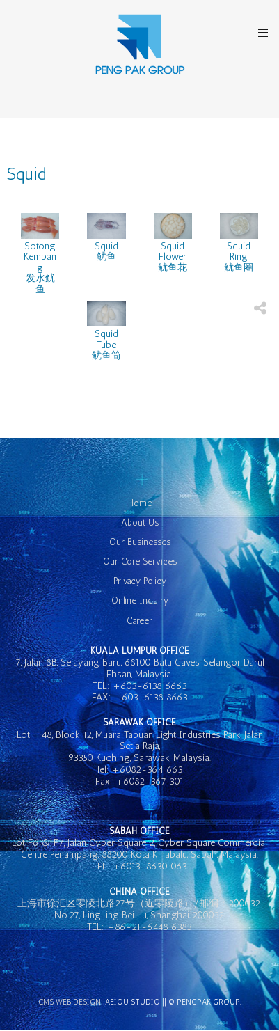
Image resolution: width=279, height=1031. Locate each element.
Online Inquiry (139, 600)
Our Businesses (139, 542)
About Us (140, 522)
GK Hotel (139, 45)
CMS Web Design (69, 1002)
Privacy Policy (139, 581)
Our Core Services (140, 561)
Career (139, 620)
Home (140, 503)
